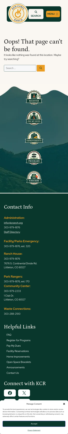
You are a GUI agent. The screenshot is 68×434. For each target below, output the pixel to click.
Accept (34, 423)
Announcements (16, 367)
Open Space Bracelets (19, 362)
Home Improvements (18, 356)
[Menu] (53, 14)
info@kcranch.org (13, 222)
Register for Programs (18, 340)
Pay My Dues (14, 345)
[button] (64, 404)
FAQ (9, 334)
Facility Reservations (18, 351)
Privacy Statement (34, 430)
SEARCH (36, 14)
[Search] (41, 68)
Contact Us (13, 373)
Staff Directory (12, 232)
